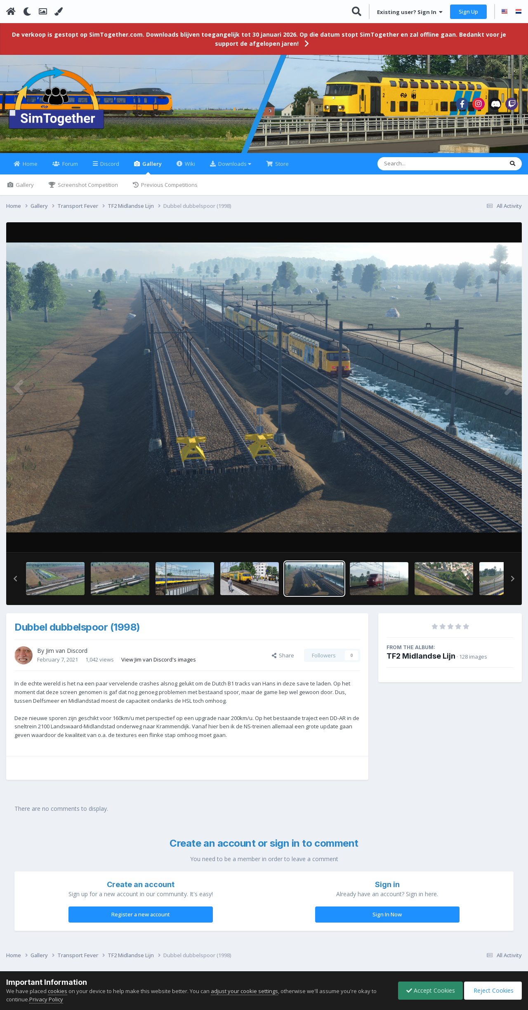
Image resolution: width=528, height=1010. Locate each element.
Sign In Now (387, 919)
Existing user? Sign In (410, 12)
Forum (69, 168)
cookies (57, 991)
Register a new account (140, 919)
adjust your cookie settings (244, 991)
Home (29, 168)
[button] (15, 583)
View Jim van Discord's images (158, 664)
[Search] (418, 168)
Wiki (189, 168)
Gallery (151, 172)
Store (281, 168)
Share (283, 660)
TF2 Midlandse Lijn (421, 661)
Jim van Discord (66, 655)
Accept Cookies (428, 990)
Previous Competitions (169, 189)
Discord (109, 168)
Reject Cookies (492, 990)
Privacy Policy (46, 999)
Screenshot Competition (87, 189)
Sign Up (468, 11)
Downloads (234, 168)
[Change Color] (58, 11)
